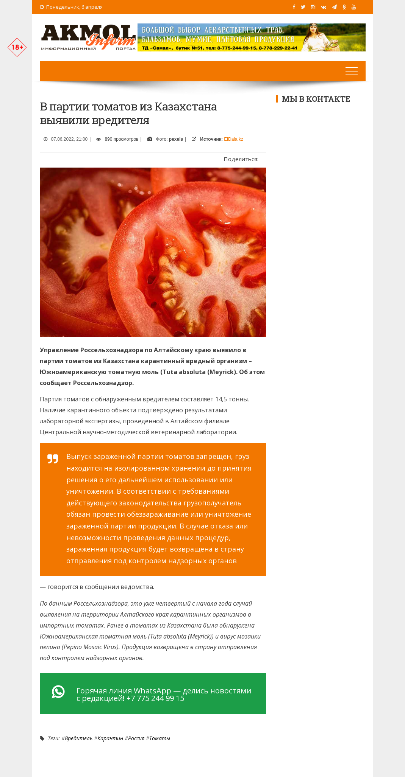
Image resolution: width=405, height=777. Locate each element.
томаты (159, 738)
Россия (136, 738)
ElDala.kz (233, 139)
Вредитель (78, 738)
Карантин (110, 738)
